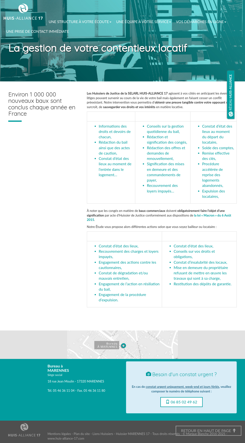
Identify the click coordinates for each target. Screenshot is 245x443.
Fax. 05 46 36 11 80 (91, 390)
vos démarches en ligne (201, 21)
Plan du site (82, 434)
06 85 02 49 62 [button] (181, 402)
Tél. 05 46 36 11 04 (60, 390)
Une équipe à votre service (143, 21)
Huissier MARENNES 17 (133, 434)
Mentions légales (59, 434)
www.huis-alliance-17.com (65, 438)
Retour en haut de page (208, 430)
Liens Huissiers (102, 434)
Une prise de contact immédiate (37, 31)
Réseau (230, 95)
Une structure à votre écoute (80, 21)
